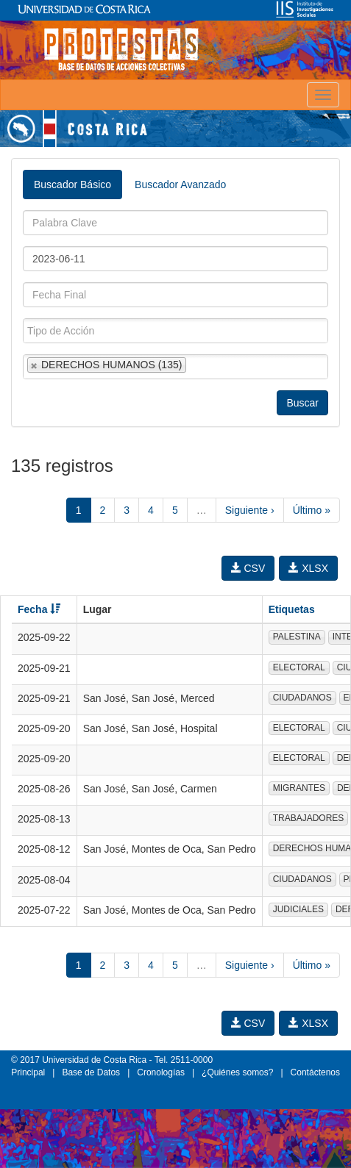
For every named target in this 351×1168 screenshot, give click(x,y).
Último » (311, 510)
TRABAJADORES (308, 818)
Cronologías (161, 1072)
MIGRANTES (299, 788)
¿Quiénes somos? (237, 1072)
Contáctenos (315, 1072)
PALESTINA (297, 636)
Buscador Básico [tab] (72, 184)
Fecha (39, 609)
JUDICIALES (298, 909)
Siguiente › (249, 510)
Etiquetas (292, 609)
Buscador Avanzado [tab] (180, 184)
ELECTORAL (299, 667)
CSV (248, 568)
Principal (28, 1072)
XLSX (308, 568)
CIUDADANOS (302, 697)
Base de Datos (91, 1072)
